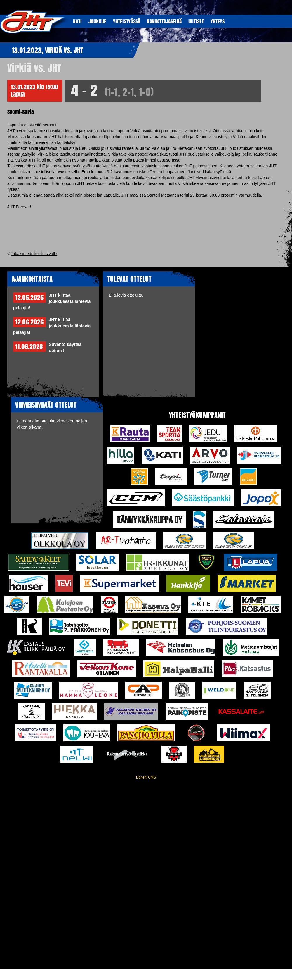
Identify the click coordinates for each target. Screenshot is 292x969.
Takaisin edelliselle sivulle (34, 253)
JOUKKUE (97, 21)
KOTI (77, 21)
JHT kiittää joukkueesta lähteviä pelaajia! (52, 301)
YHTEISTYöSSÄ (126, 21)
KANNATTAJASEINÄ (164, 21)
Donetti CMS (146, 777)
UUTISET (196, 21)
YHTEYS (218, 21)
